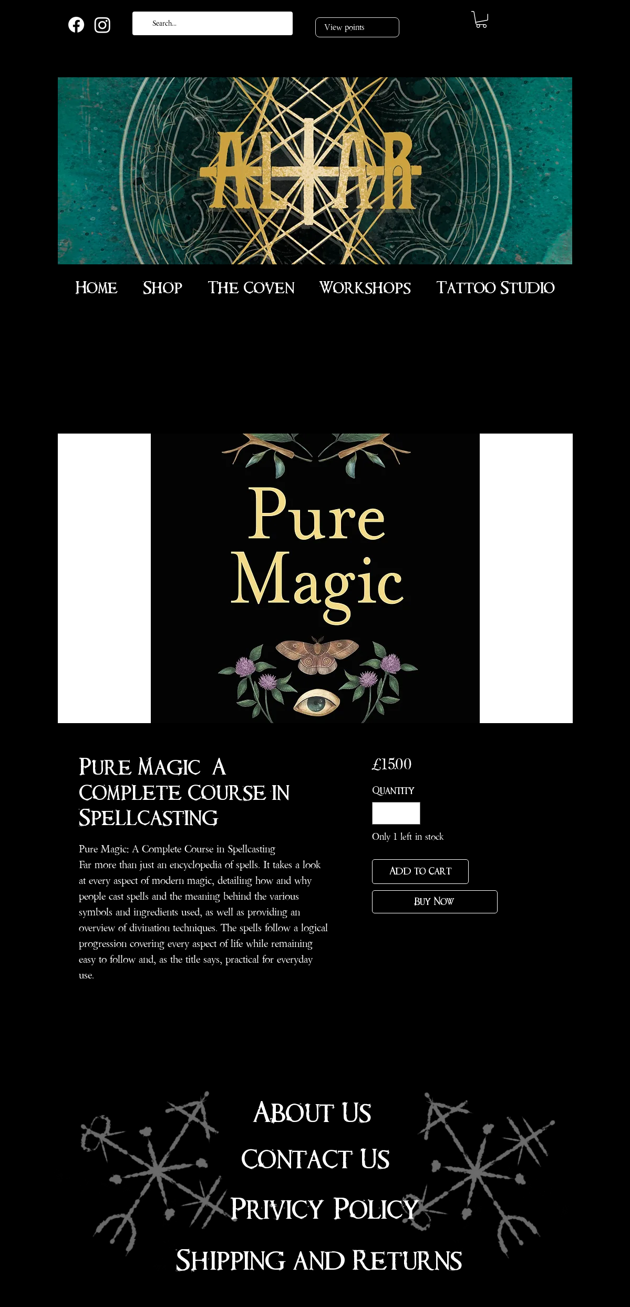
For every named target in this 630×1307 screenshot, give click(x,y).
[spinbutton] (396, 813)
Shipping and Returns (319, 1260)
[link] (481, 19)
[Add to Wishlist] (485, 871)
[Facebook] (76, 24)
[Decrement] (382, 813)
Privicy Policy (325, 1209)
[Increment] (410, 813)
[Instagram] (102, 24)
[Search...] (211, 23)
